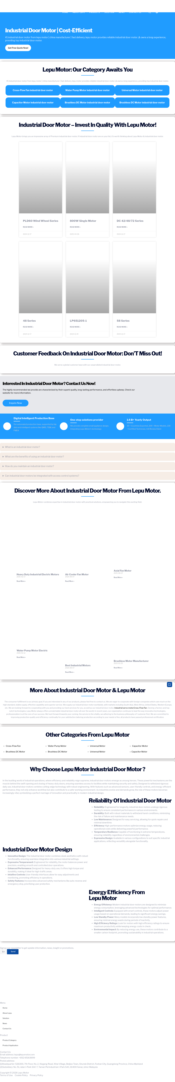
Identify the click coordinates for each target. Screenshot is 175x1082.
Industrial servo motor (123, 709)
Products (94, 12)
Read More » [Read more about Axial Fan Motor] (118, 578)
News (121, 12)
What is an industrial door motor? (22, 447)
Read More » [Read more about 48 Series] (28, 328)
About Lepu (79, 12)
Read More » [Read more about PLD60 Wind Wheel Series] (28, 227)
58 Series (123, 321)
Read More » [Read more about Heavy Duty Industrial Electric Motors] (21, 582)
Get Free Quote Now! (19, 47)
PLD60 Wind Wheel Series (40, 220)
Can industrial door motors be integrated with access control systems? (42, 476)
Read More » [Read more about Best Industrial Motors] (69, 673)
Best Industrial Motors (78, 666)
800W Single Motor (83, 220)
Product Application (10, 1046)
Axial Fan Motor (122, 571)
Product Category (9, 1041)
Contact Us (135, 12)
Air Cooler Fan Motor (77, 575)
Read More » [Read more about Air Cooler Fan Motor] (69, 582)
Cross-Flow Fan (140, 709)
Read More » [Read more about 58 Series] (122, 328)
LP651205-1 (78, 321)
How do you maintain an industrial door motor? (29, 467)
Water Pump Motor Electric (32, 651)
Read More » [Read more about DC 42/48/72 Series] (122, 227)
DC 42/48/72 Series (130, 220)
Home (65, 12)
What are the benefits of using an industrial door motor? (34, 457)
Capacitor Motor (140, 747)
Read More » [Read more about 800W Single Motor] (75, 227)
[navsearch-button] (149, 12)
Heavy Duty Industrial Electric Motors (38, 575)
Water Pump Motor (57, 747)
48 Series (29, 321)
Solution (109, 12)
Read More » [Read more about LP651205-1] (75, 328)
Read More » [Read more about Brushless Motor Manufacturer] (118, 668)
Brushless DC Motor (15, 752)
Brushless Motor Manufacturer (131, 661)
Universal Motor (97, 747)
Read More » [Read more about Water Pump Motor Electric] (21, 658)
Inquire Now (15, 404)
